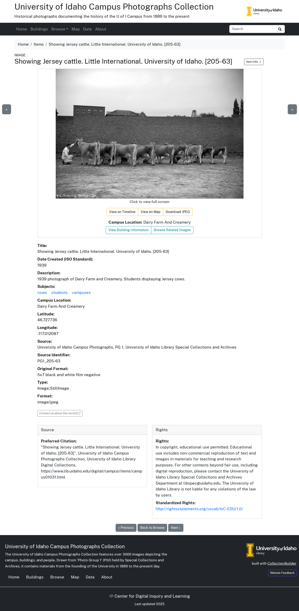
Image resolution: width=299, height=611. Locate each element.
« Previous (126, 528)
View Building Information (128, 230)
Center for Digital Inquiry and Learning (149, 596)
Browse (57, 577)
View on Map (150, 212)
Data (87, 29)
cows (42, 292)
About (100, 29)
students (59, 292)
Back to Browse (152, 528)
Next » (176, 528)
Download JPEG (178, 212)
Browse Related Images (172, 230)
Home (21, 29)
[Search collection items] (252, 29)
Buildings (39, 29)
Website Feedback (282, 572)
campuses (81, 292)
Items (39, 44)
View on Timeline (122, 212)
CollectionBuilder (281, 563)
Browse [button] (58, 29)
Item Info (254, 61)
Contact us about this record (60, 413)
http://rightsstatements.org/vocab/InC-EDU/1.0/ (199, 508)
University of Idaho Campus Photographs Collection (114, 6)
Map (76, 29)
